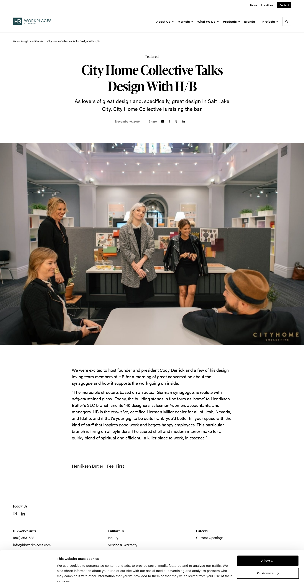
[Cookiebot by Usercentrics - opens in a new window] (28, 579)
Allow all (267, 547)
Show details (67, 579)
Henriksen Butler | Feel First (98, 466)
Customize (268, 559)
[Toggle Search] (286, 21)
